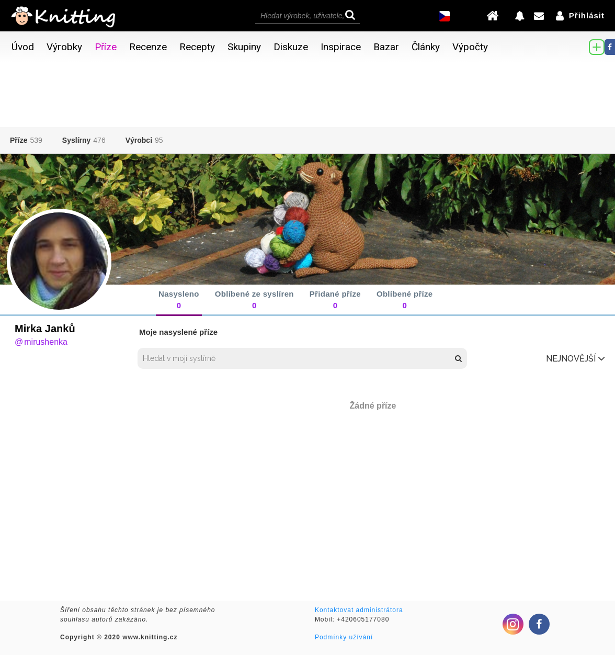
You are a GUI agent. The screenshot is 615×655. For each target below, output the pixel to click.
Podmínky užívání (344, 637)
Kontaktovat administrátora (359, 610)
